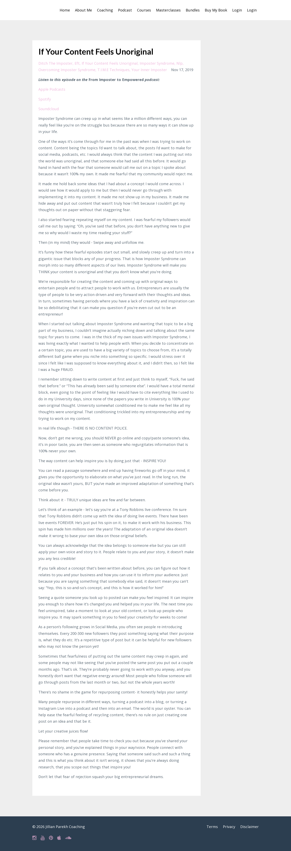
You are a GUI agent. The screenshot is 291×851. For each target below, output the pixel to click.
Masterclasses (168, 10)
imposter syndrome (157, 63)
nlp (179, 63)
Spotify (44, 99)
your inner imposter (149, 69)
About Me (83, 10)
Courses (144, 10)
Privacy (229, 826)
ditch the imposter (55, 63)
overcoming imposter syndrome (66, 69)
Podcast (125, 10)
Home (65, 10)
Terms (212, 826)
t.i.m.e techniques (113, 69)
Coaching (105, 10)
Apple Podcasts (51, 89)
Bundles (193, 10)
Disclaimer (249, 826)
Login (237, 10)
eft (77, 63)
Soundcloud (48, 108)
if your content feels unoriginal (110, 63)
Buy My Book (216, 10)
